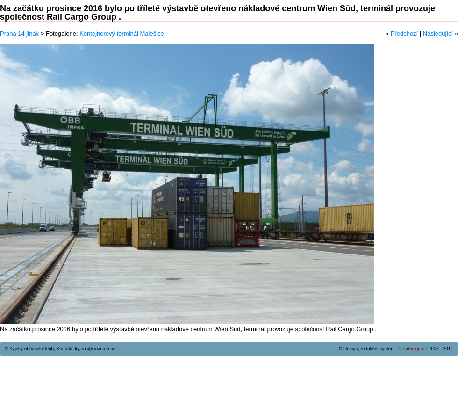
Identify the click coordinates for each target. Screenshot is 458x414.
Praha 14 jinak (19, 33)
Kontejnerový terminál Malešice (121, 33)
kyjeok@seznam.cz (95, 348)
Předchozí (404, 33)
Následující (438, 33)
